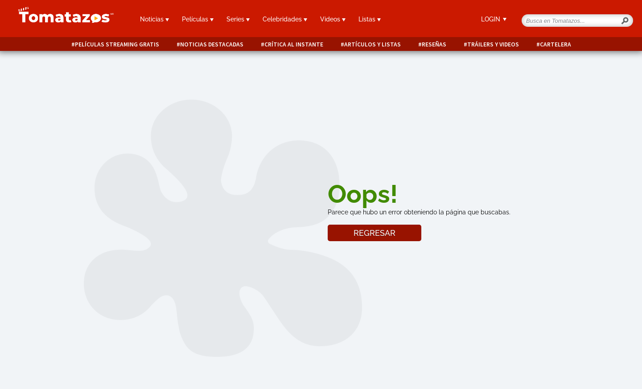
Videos (333, 19)
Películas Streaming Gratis (117, 44)
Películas (198, 19)
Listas (369, 19)
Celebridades (285, 19)
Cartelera (555, 44)
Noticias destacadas (211, 44)
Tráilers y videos (493, 44)
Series (238, 19)
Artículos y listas (372, 44)
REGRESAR (374, 233)
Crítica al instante (293, 44)
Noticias (154, 19)
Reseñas (434, 44)
